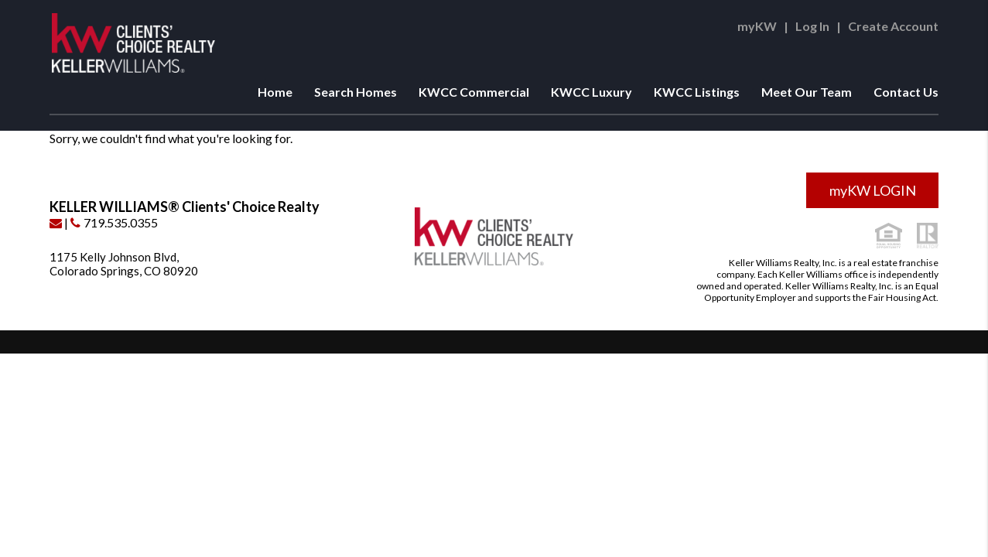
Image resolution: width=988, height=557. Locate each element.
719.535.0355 (114, 222)
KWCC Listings (697, 91)
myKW (757, 26)
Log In (812, 26)
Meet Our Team (806, 91)
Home (275, 91)
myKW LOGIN (872, 190)
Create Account (893, 26)
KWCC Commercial (474, 91)
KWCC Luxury (591, 91)
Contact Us (905, 91)
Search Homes (355, 91)
